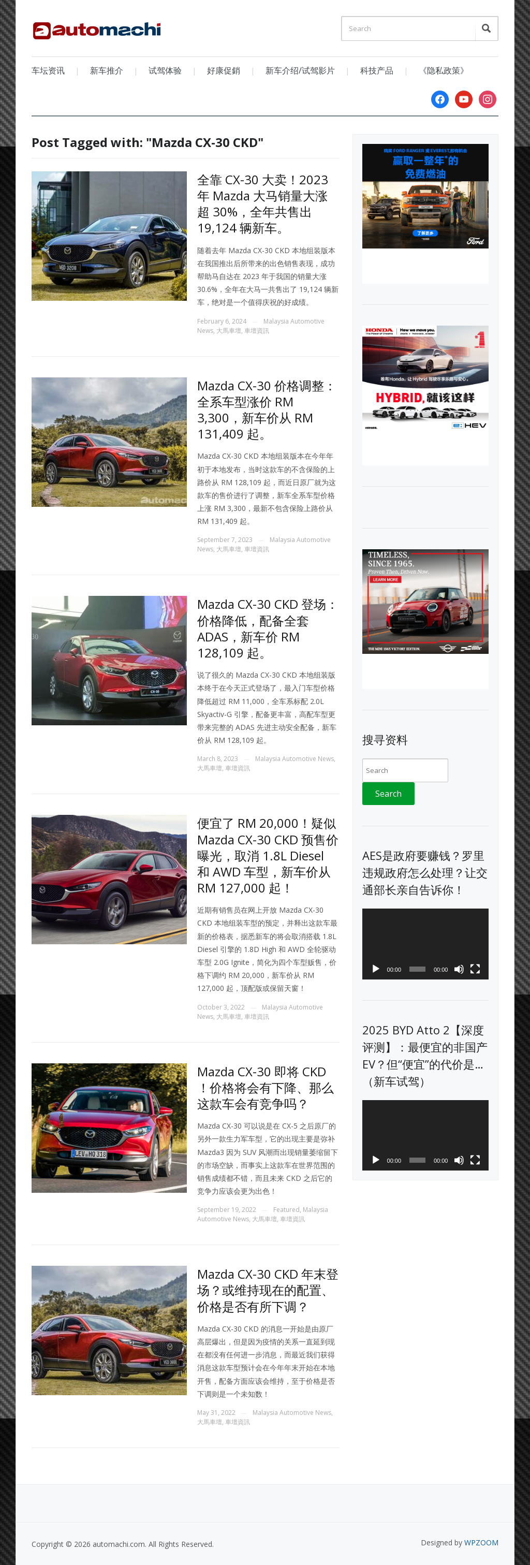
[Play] (376, 969)
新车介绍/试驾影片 (300, 70)
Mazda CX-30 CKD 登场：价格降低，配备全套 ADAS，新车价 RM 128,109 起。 (267, 628)
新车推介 (106, 70)
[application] (425, 944)
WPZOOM (481, 1542)
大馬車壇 (228, 330)
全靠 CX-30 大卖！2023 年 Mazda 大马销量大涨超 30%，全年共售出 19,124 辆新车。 (262, 204)
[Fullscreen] (475, 969)
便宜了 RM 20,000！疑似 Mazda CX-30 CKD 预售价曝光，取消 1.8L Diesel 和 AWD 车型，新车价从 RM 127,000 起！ (267, 855)
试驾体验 (165, 70)
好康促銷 (223, 70)
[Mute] (459, 969)
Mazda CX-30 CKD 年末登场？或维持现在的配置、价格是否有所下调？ (267, 1289)
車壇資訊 (256, 330)
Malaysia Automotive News (294, 758)
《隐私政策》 (443, 70)
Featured (286, 1209)
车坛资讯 (48, 70)
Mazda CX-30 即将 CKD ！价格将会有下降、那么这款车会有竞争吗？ (265, 1087)
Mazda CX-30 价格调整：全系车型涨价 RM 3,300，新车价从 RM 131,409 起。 (266, 410)
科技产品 (376, 70)
